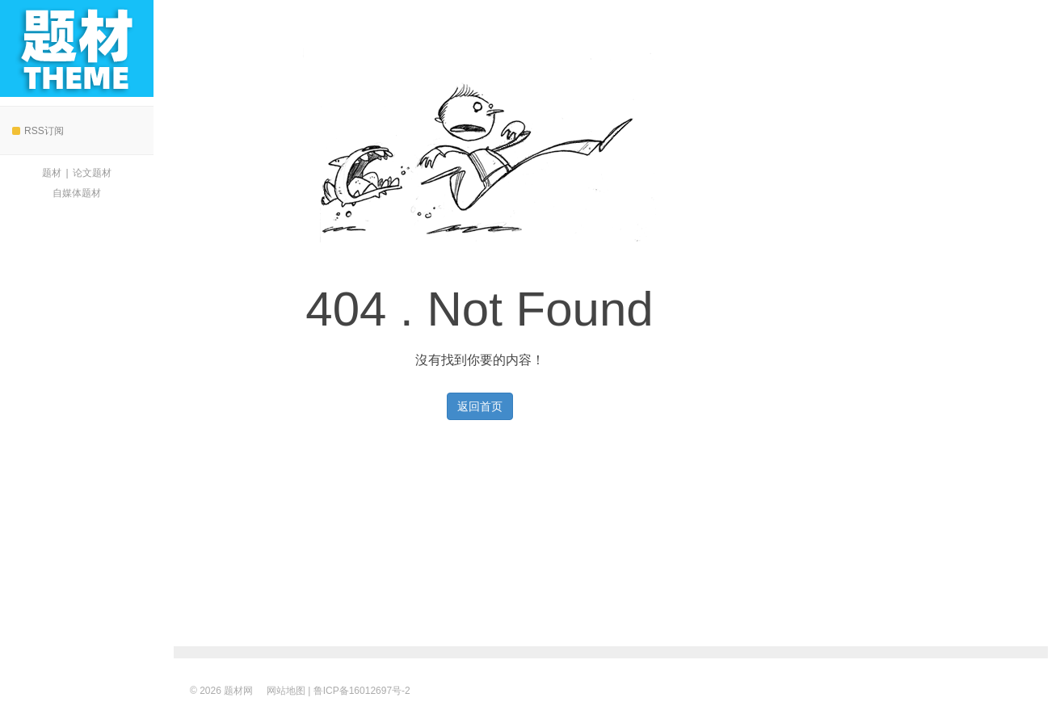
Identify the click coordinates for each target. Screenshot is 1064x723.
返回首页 (480, 406)
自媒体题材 (77, 193)
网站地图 (286, 690)
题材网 (77, 48)
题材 (51, 173)
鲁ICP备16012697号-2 (361, 690)
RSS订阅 (38, 131)
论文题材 (92, 173)
